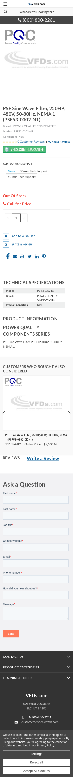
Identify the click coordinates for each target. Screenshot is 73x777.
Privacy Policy (45, 745)
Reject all (36, 762)
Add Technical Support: (19, 163)
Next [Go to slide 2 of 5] (69, 413)
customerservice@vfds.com (39, 722)
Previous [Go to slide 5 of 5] (4, 413)
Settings (37, 754)
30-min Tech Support (33, 171)
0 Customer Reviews (31, 141)
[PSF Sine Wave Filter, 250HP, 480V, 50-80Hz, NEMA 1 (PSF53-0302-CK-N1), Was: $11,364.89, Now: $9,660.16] (36, 403)
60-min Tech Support (22, 176)
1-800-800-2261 (40, 717)
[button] (57, 141)
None (11, 171)
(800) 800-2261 (36, 20)
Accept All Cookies (36, 771)
